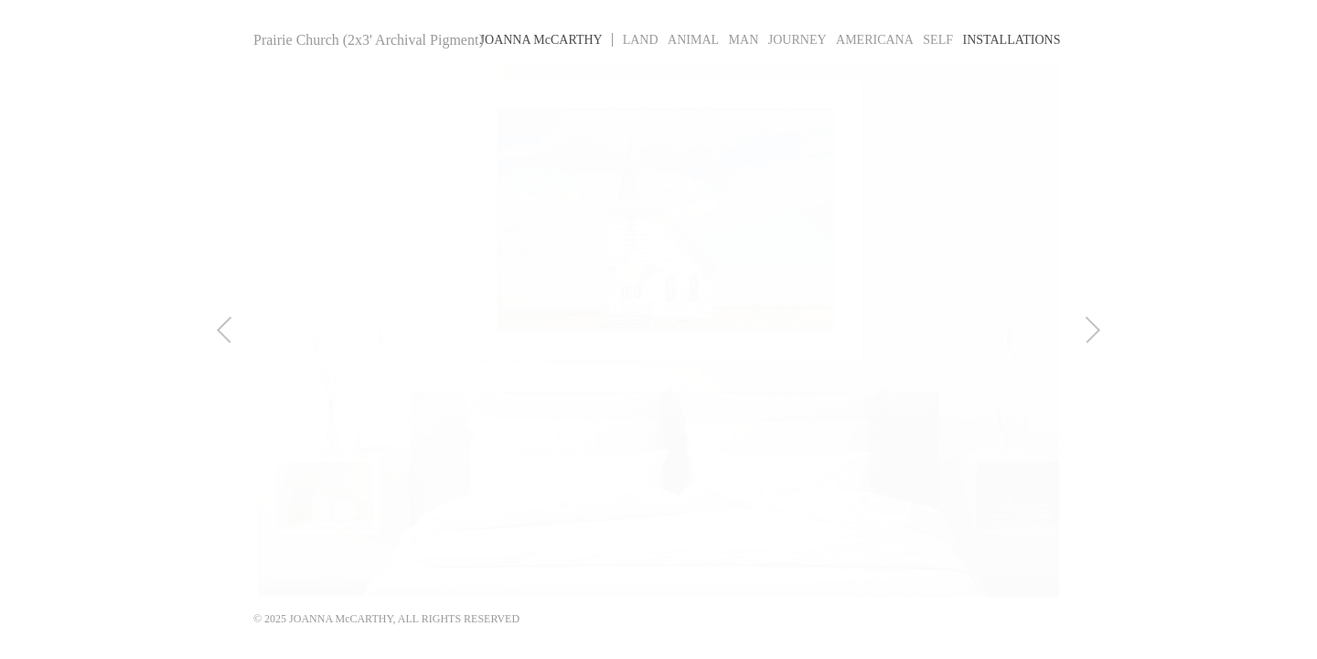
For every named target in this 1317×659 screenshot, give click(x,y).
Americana (875, 40)
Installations (1012, 40)
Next (1106, 329)
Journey (797, 40)
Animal (693, 40)
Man (744, 40)
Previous (211, 329)
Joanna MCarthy (541, 40)
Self (938, 40)
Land (640, 40)
